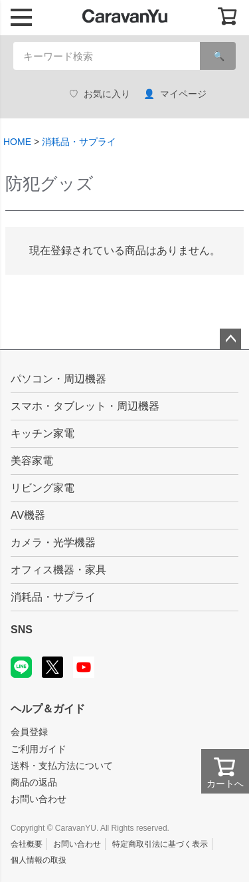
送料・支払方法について (62, 765)
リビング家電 (42, 488)
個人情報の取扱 (38, 860)
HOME (17, 141)
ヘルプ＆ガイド (48, 708)
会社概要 (26, 844)
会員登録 (29, 731)
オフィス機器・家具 (58, 569)
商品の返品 (34, 782)
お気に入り (99, 94)
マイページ (175, 94)
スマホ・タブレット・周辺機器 (85, 406)
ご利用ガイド (38, 749)
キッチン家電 (42, 433)
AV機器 (28, 515)
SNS (22, 629)
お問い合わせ (38, 799)
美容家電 (32, 460)
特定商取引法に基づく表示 (160, 844)
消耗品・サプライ (79, 141)
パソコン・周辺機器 (58, 378)
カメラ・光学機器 (53, 542)
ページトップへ (230, 339)
